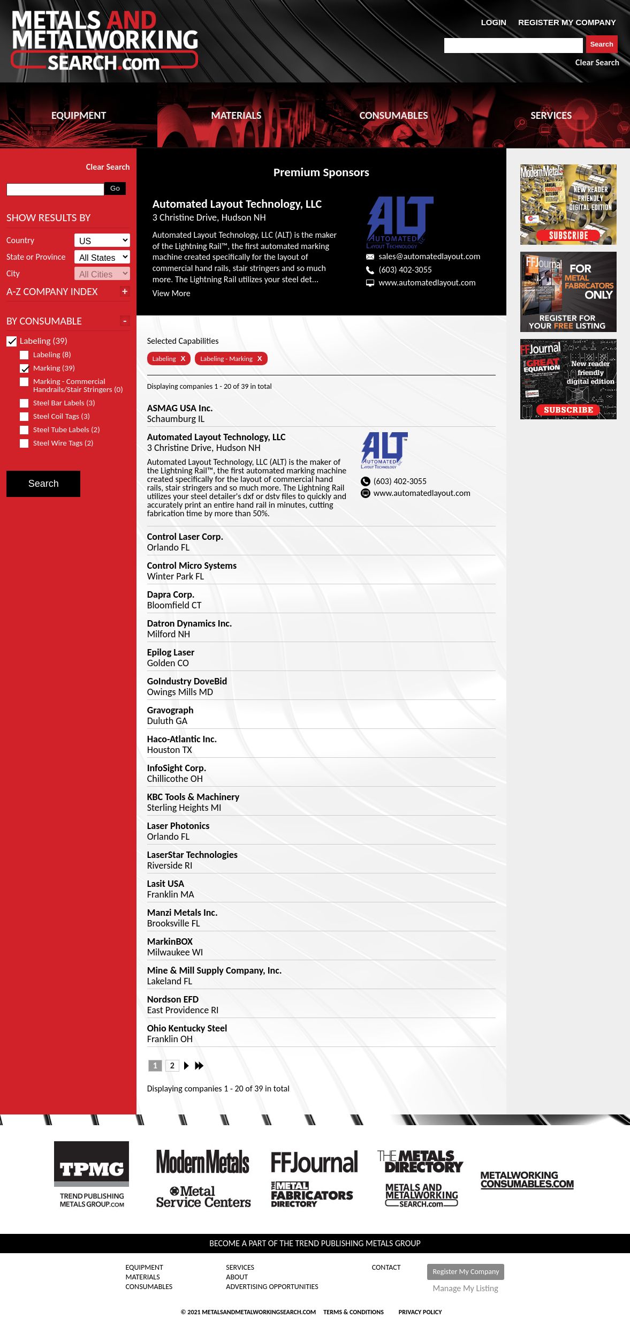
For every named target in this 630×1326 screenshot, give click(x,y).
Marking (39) (52, 368)
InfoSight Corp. (177, 768)
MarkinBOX (170, 941)
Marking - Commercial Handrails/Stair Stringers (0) (72, 386)
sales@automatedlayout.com (430, 256)
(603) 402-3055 (405, 270)
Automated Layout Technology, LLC (237, 204)
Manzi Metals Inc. (182, 912)
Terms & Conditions (353, 1312)
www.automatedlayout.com (427, 282)
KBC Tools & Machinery (193, 797)
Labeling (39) (36, 340)
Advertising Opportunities (272, 1287)
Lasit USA (165, 883)
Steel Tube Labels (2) (64, 430)
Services (240, 1267)
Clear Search (597, 62)
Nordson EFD (173, 999)
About (237, 1277)
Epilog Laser (171, 652)
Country (20, 240)
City (13, 273)
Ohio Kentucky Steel (187, 1028)
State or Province (35, 257)
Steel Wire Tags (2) (61, 443)
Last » (200, 1065)
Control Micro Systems (192, 565)
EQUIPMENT (78, 115)
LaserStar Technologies (192, 855)
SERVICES (551, 115)
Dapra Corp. (171, 594)
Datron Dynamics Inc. (189, 623)
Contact (386, 1267)
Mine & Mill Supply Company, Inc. (214, 970)
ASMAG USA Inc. (180, 408)
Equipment (144, 1267)
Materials (143, 1277)
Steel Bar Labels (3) (62, 403)
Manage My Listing (465, 1288)
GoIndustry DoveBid (187, 681)
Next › (189, 1065)
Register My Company (465, 1271)
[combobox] (513, 45)
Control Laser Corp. (185, 536)
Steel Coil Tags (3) (59, 416)
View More (172, 293)
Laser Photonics (178, 826)
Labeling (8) (50, 355)
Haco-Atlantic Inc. (182, 739)
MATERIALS (236, 115)
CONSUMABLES (394, 115)
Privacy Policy (420, 1312)
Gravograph (170, 710)
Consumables (149, 1287)
